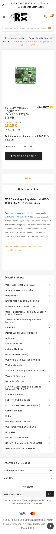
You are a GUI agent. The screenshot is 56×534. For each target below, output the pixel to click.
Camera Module (13, 411)
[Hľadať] (24, 28)
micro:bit (10, 327)
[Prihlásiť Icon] (45, 16)
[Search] (49, 28)
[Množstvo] (19, 146)
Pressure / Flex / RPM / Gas (20, 306)
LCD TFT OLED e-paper (17, 400)
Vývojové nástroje (15, 376)
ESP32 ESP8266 (13, 343)
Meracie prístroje (14, 381)
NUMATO (10, 432)
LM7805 (25, 213)
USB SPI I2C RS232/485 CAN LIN (22, 360)
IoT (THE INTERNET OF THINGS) (22, 405)
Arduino (9, 338)
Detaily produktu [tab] (28, 189)
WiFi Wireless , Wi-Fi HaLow (20, 448)
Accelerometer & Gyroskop (19, 290)
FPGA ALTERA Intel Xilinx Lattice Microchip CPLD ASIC (23, 388)
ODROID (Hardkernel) (16, 354)
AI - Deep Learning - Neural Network (25, 370)
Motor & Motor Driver (16, 437)
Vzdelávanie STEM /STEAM (20, 285)
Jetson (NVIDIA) (14, 349)
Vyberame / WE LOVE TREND (20, 427)
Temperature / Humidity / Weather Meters (24, 320)
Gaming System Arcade (17, 421)
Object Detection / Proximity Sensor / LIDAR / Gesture (25, 313)
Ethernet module (14, 394)
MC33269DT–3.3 (15, 217)
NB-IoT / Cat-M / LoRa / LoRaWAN (23, 443)
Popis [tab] (28, 178)
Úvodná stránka (14, 277)
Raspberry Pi (12, 295)
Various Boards (13, 365)
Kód (7, 122)
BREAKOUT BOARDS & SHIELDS (22, 301)
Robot (8, 416)
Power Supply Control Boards (21, 333)
